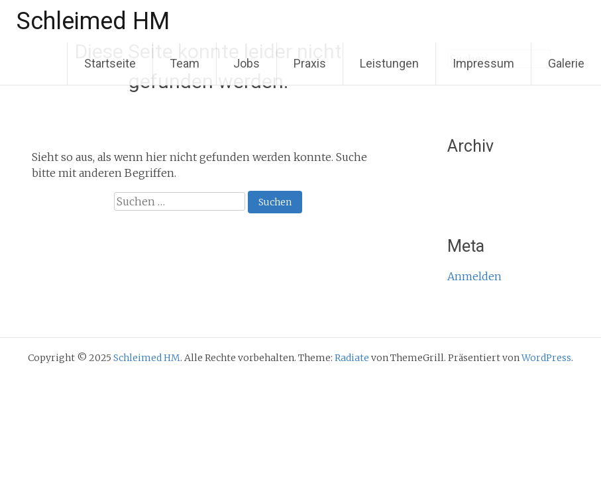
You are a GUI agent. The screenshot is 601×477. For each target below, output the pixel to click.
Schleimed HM (93, 21)
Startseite (110, 63)
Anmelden (474, 276)
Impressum (483, 63)
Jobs (246, 63)
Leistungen (389, 63)
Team (184, 63)
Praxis (310, 63)
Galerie (566, 63)
